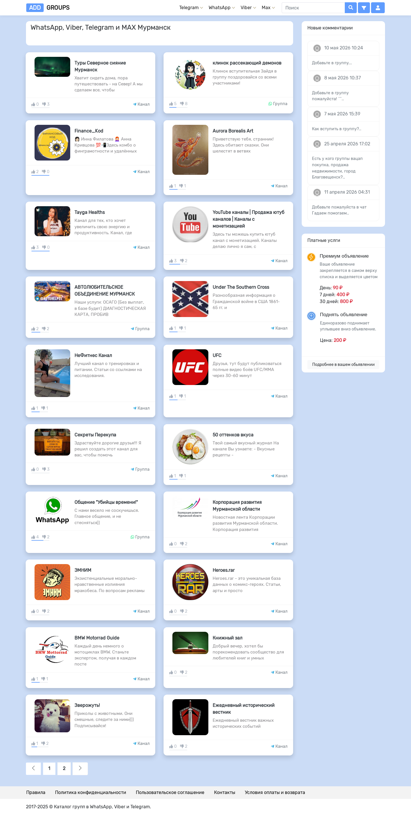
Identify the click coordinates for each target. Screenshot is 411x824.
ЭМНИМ (82, 570)
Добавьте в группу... (332, 63)
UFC (217, 355)
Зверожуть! (87, 705)
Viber (246, 7)
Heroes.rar (224, 570)
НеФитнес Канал (93, 355)
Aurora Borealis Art (233, 131)
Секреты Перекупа (95, 435)
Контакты (224, 792)
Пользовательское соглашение (170, 792)
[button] (364, 7)
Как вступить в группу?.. (336, 129)
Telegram (189, 7)
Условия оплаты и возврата (275, 792)
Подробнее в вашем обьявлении (343, 364)
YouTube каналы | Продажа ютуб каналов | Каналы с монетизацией (248, 219)
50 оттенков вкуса (233, 435)
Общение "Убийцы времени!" (106, 502)
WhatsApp (220, 7)
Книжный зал (227, 638)
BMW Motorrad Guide (96, 638)
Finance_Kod (88, 131)
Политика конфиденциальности (90, 792)
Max (266, 7)
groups (47, 7)
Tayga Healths (89, 212)
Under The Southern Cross (241, 287)
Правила (35, 792)
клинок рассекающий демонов (247, 63)
